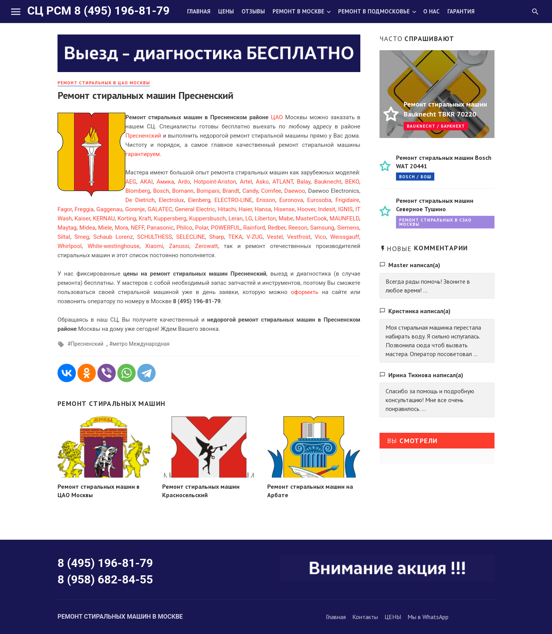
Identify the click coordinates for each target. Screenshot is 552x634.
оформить (305, 292)
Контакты (365, 617)
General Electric (195, 209)
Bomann (183, 190)
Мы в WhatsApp (428, 617)
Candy (250, 190)
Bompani (208, 190)
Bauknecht (328, 181)
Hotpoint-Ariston (215, 181)
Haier (245, 209)
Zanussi (179, 246)
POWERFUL (225, 227)
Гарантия (461, 11)
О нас (431, 11)
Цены (226, 11)
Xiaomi (154, 246)
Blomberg (137, 190)
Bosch (161, 190)
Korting (127, 218)
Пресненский (143, 135)
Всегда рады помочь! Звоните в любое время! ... (428, 286)
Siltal (64, 236)
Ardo (184, 181)
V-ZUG (254, 236)
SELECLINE (190, 236)
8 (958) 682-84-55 (105, 579)
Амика (165, 181)
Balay (303, 181)
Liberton (265, 218)
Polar (201, 227)
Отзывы (253, 11)
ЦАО (277, 117)
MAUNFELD (344, 218)
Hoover (306, 209)
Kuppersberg (170, 218)
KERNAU (104, 218)
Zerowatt (206, 246)
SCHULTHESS (154, 236)
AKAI (146, 181)
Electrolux (171, 200)
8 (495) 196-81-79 (105, 563)
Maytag (67, 227)
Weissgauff (344, 236)
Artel (246, 181)
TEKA (235, 236)
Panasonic (160, 227)
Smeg (81, 236)
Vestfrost (298, 236)
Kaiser (82, 218)
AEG (130, 181)
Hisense (284, 209)
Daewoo (294, 190)
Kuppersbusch (207, 218)
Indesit (326, 209)
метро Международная (140, 344)
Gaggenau (109, 209)
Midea (87, 227)
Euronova (291, 200)
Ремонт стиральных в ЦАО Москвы (104, 82)
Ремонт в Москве (298, 11)
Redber (276, 227)
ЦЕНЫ (392, 617)
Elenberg (199, 200)
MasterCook (311, 218)
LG (248, 218)
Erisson (265, 200)
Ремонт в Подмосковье (374, 11)
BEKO (352, 181)
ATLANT (283, 181)
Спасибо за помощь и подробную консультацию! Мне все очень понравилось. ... (430, 399)
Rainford (254, 227)
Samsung (322, 227)
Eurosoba (319, 200)
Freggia (84, 209)
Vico (320, 236)
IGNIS (345, 209)
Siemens (348, 227)
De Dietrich (140, 200)
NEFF (137, 227)
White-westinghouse (113, 246)
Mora (121, 227)
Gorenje (135, 209)
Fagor (65, 209)
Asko (262, 181)
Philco (184, 227)
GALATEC (160, 209)
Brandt (230, 190)
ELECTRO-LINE (233, 200)
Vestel (275, 236)
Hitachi (227, 209)
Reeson (297, 227)
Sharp (216, 236)
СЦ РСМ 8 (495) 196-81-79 (98, 10)
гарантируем (142, 154)
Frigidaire (347, 200)
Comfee (271, 190)
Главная (198, 11)
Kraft (145, 218)
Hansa (263, 209)
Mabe (286, 218)
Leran (235, 218)
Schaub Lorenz (113, 236)
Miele (105, 227)
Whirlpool (70, 246)
